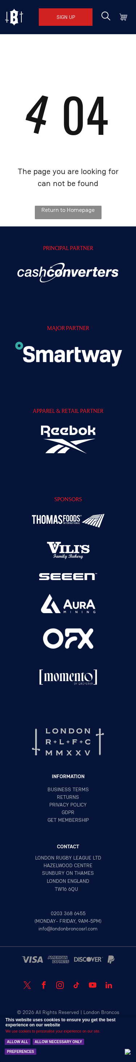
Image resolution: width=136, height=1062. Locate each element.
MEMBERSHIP (73, 820)
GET (52, 820)
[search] (106, 16)
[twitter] (27, 986)
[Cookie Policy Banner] (68, 1039)
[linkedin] (109, 986)
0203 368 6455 (68, 913)
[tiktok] (76, 986)
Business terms (68, 789)
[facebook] (43, 986)
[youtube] (92, 986)
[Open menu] (14, 17)
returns (68, 797)
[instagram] (60, 986)
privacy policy (68, 804)
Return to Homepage (68, 210)
